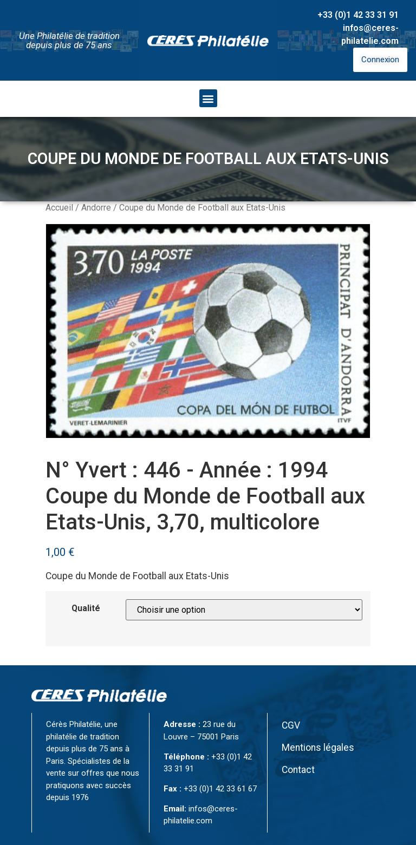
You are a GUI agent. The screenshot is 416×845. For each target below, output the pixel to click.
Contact (298, 769)
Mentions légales (318, 747)
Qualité (86, 608)
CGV (291, 725)
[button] (208, 98)
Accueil (59, 207)
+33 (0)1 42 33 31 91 (358, 15)
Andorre (96, 207)
